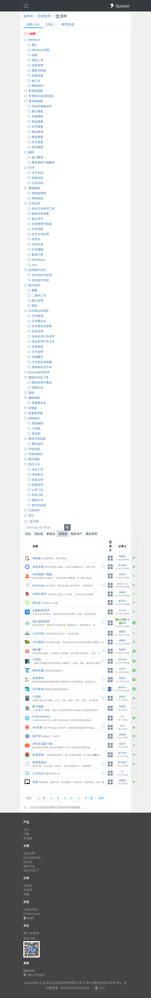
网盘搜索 (35, 137)
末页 (101, 798)
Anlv (122, 725)
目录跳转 (35, 346)
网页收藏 (38, 670)
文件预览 (38, 642)
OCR (29, 167)
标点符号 (35, 218)
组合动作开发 (32, 857)
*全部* (30, 33)
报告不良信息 (34, 975)
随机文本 (35, 500)
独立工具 (32, 464)
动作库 (28, 16)
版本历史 (29, 866)
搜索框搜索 (33, 413)
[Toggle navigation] (26, 6)
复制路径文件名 (39, 367)
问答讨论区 (30, 909)
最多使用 (91, 533)
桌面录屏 (38, 566)
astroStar (122, 659)
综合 (28, 533)
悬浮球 (36, 736)
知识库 (27, 862)
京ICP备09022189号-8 (102, 982)
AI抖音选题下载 (42, 743)
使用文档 (29, 853)
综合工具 (35, 469)
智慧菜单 (38, 678)
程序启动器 (36, 505)
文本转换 (35, 229)
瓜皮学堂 (31, 870)
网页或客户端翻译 (41, 162)
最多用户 (76, 533)
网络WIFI (35, 85)
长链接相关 (33, 454)
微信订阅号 (29, 938)
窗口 (32, 44)
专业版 (27, 838)
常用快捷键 (33, 90)
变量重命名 (36, 402)
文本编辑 (35, 249)
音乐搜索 (35, 142)
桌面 (32, 55)
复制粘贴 (32, 188)
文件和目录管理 (36, 310)
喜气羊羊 (122, 752)
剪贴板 (36, 558)
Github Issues (31, 913)
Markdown (36, 259)
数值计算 (35, 254)
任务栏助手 (39, 594)
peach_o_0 (122, 583)
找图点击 (35, 387)
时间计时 (35, 495)
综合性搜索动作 (39, 106)
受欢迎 (38, 533)
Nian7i (122, 668)
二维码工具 (36, 295)
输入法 (33, 80)
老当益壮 (122, 565)
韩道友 (122, 678)
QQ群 (28, 918)
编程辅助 (32, 397)
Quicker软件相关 (37, 372)
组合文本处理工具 (41, 208)
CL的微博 (31, 933)
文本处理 (32, 203)
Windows (32, 39)
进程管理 (35, 65)
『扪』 (122, 716)
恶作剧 (33, 433)
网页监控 (35, 443)
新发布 (51, 533)
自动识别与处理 (39, 275)
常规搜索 (35, 116)
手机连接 (32, 449)
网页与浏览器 (35, 438)
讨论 (50, 24)
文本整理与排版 (39, 223)
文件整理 (35, 316)
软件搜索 (35, 147)
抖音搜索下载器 (42, 574)
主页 (26, 829)
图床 (32, 305)
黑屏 (35, 782)
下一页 (88, 798)
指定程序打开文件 (41, 341)
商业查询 (35, 131)
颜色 (29, 392)
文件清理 (35, 351)
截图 (32, 290)
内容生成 (35, 244)
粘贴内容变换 (38, 213)
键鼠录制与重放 (39, 382)
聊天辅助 (32, 459)
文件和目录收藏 (39, 362)
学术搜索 (35, 126)
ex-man (122, 610)
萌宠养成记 (39, 762)
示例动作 (32, 510)
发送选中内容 (38, 280)
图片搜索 (35, 111)
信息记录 (35, 479)
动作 (33, 24)
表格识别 (35, 177)
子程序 (27, 890)
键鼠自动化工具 (36, 377)
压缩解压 (35, 356)
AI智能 (30, 408)
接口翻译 (35, 157)
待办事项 (38, 689)
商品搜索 (35, 121)
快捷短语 (35, 484)
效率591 (122, 600)
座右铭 (36, 602)
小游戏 (33, 428)
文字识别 (35, 172)
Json (32, 264)
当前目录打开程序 (41, 336)
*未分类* (32, 521)
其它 (29, 515)
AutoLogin (38, 585)
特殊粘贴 (35, 198)
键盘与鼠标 (36, 70)
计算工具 (35, 489)
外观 (26, 894)
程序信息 (67, 24)
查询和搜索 (33, 101)
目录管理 (35, 331)
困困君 (122, 556)
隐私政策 (29, 970)
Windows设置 (38, 50)
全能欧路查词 (41, 610)
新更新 (63, 533)
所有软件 (44, 16)
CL (122, 771)
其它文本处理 (38, 234)
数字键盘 (38, 706)
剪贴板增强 (36, 193)
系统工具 (35, 60)
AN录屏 (37, 727)
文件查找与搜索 (39, 326)
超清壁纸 (38, 754)
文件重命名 (36, 321)
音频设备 (35, 75)
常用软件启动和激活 (39, 96)
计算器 (36, 659)
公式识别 (35, 183)
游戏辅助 (35, 423)
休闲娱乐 (32, 418)
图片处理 (32, 285)
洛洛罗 (122, 574)
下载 (26, 834)
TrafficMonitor (41, 716)
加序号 (33, 239)
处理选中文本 (35, 269)
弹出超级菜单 (41, 621)
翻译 (29, 152)
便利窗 (36, 649)
